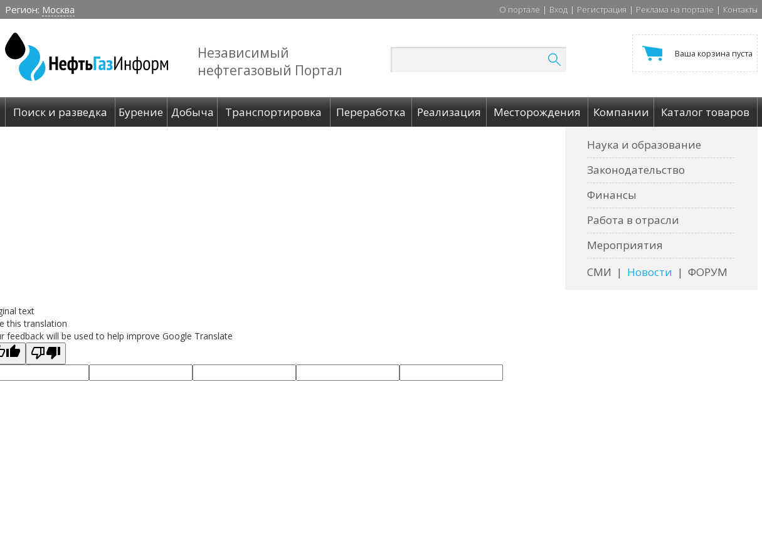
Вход (558, 9)
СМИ (599, 272)
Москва (58, 9)
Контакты (740, 9)
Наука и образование (644, 144)
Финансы (612, 195)
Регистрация (602, 9)
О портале (519, 9)
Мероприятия (625, 245)
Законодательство (636, 169)
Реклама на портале (675, 9)
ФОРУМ (708, 272)
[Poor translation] (46, 353)
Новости (649, 272)
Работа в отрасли (633, 220)
